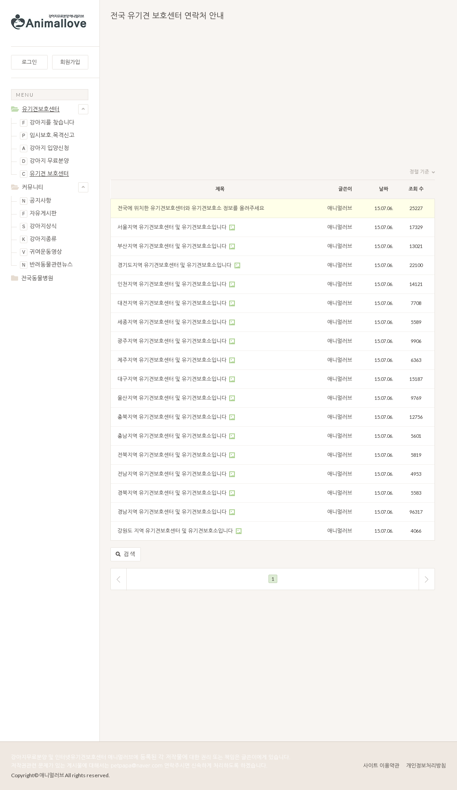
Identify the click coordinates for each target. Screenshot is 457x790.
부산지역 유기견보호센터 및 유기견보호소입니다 (172, 246)
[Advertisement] (49, 429)
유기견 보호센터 (44, 174)
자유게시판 (38, 214)
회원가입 (70, 62)
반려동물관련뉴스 (46, 265)
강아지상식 (38, 226)
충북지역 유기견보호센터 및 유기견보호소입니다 (172, 417)
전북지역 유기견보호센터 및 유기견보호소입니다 (172, 455)
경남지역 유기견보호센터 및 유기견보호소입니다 (172, 512)
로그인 (29, 62)
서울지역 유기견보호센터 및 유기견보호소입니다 (172, 227)
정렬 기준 (422, 172)
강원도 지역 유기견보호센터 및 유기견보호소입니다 (175, 531)
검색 (125, 554)
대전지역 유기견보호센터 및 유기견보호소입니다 (172, 303)
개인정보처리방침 (426, 765)
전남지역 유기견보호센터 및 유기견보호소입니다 (172, 474)
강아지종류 (38, 239)
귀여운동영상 (41, 252)
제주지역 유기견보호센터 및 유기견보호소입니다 (172, 360)
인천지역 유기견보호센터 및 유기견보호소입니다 (172, 284)
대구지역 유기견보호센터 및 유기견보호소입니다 (172, 379)
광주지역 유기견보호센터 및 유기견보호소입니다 (172, 341)
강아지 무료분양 (44, 161)
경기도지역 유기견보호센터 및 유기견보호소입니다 (175, 265)
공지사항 (35, 201)
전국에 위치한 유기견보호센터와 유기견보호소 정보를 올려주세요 (190, 208)
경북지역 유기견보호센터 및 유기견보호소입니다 (172, 493)
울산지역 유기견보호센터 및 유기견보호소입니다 (172, 398)
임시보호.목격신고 (47, 135)
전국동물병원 (37, 278)
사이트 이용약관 (381, 765)
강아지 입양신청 (44, 148)
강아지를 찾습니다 (47, 123)
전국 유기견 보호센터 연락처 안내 (167, 16)
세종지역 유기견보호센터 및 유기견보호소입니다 (172, 322)
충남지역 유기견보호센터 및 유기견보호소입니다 (172, 436)
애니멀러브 (339, 208)
